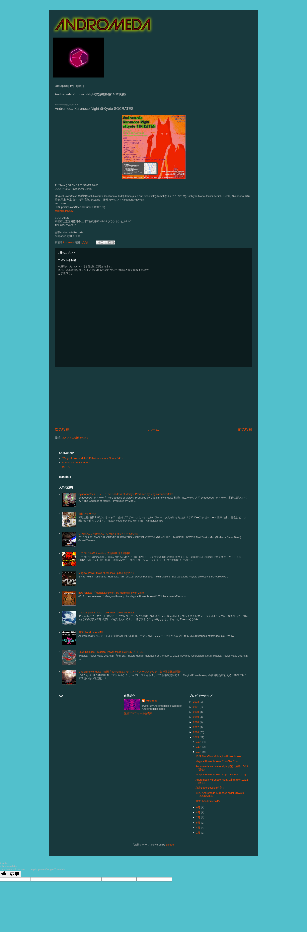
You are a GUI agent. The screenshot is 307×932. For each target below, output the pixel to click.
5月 (198, 822)
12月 (199, 741)
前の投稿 (245, 429)
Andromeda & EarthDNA (76, 462)
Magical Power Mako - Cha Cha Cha (216, 761)
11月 (199, 746)
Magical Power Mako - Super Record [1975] (220, 774)
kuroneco (152, 700)
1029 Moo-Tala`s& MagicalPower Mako (218, 756)
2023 (196, 701)
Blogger (170, 844)
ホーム (153, 429)
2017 (196, 727)
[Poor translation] (14, 874)
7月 (198, 817)
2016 (196, 732)
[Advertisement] (154, 397)
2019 (196, 716)
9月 (198, 807)
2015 (196, 737)
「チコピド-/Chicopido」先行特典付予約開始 (104, 553)
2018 (196, 722)
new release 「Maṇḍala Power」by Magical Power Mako (111, 592)
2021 (196, 706)
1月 (198, 832)
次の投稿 (62, 429)
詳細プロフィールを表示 (138, 713)
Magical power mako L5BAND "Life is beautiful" (106, 612)
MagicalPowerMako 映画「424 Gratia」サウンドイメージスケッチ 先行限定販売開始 (129, 671)
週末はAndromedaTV (90, 632)
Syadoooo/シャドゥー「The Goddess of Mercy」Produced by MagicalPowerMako (125, 494)
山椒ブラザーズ (87, 513)
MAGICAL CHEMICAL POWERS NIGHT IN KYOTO (108, 533)
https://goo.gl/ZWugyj (64, 211)
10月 (199, 751)
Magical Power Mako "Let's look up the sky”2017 (106, 572)
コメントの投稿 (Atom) (74, 437)
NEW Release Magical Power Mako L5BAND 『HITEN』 (112, 651)
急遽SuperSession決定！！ (211, 787)
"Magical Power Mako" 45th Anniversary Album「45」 (93, 458)
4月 (198, 827)
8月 (198, 812)
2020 (196, 711)
